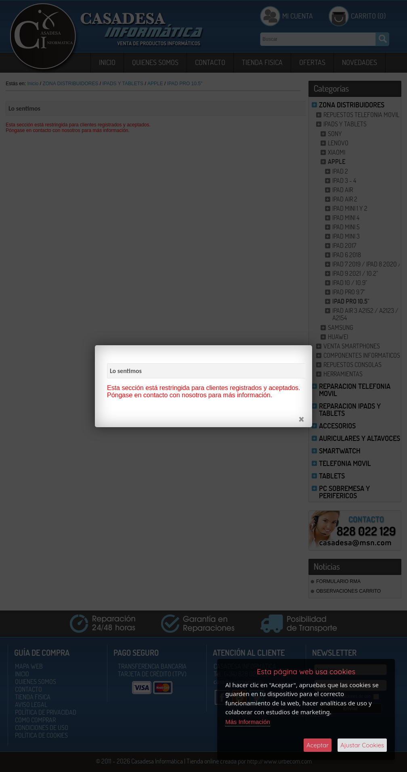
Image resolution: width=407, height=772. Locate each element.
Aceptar (317, 745)
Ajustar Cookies (362, 745)
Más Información (247, 721)
